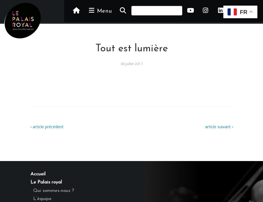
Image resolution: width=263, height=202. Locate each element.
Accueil (38, 174)
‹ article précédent (47, 126)
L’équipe (42, 198)
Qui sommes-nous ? (53, 190)
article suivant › (219, 126)
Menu (100, 10)
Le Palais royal (46, 182)
